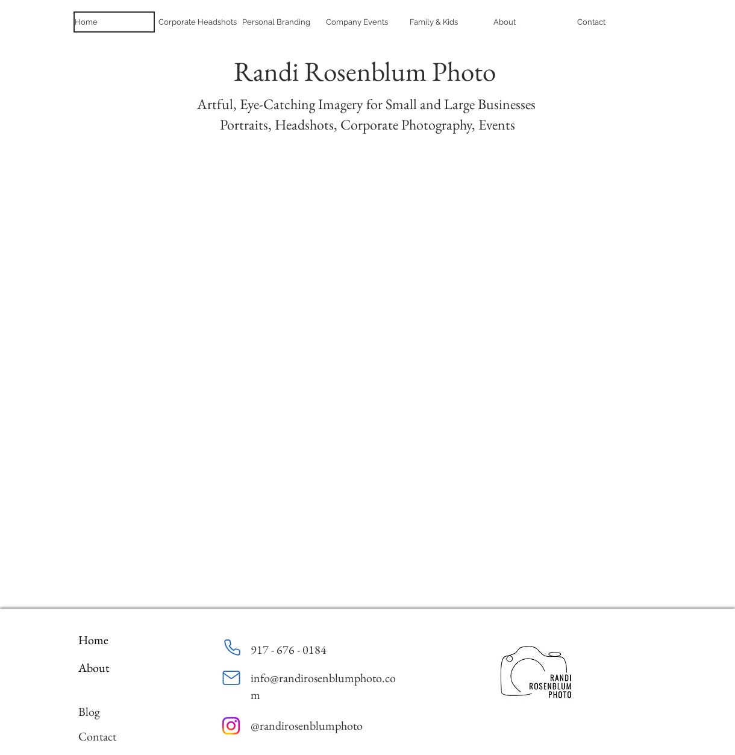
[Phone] (232, 647)
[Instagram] (231, 726)
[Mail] (231, 678)
